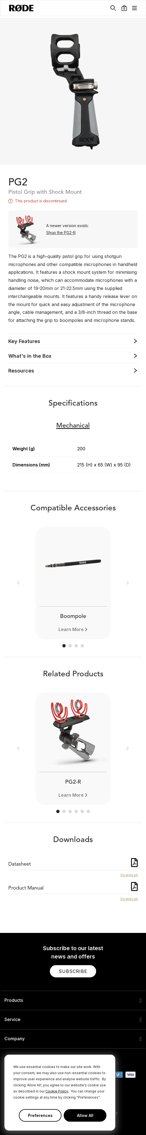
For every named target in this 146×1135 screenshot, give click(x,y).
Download (129, 875)
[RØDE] (21, 8)
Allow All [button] (85, 1115)
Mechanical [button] (73, 426)
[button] (124, 8)
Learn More (71, 629)
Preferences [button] (40, 1115)
